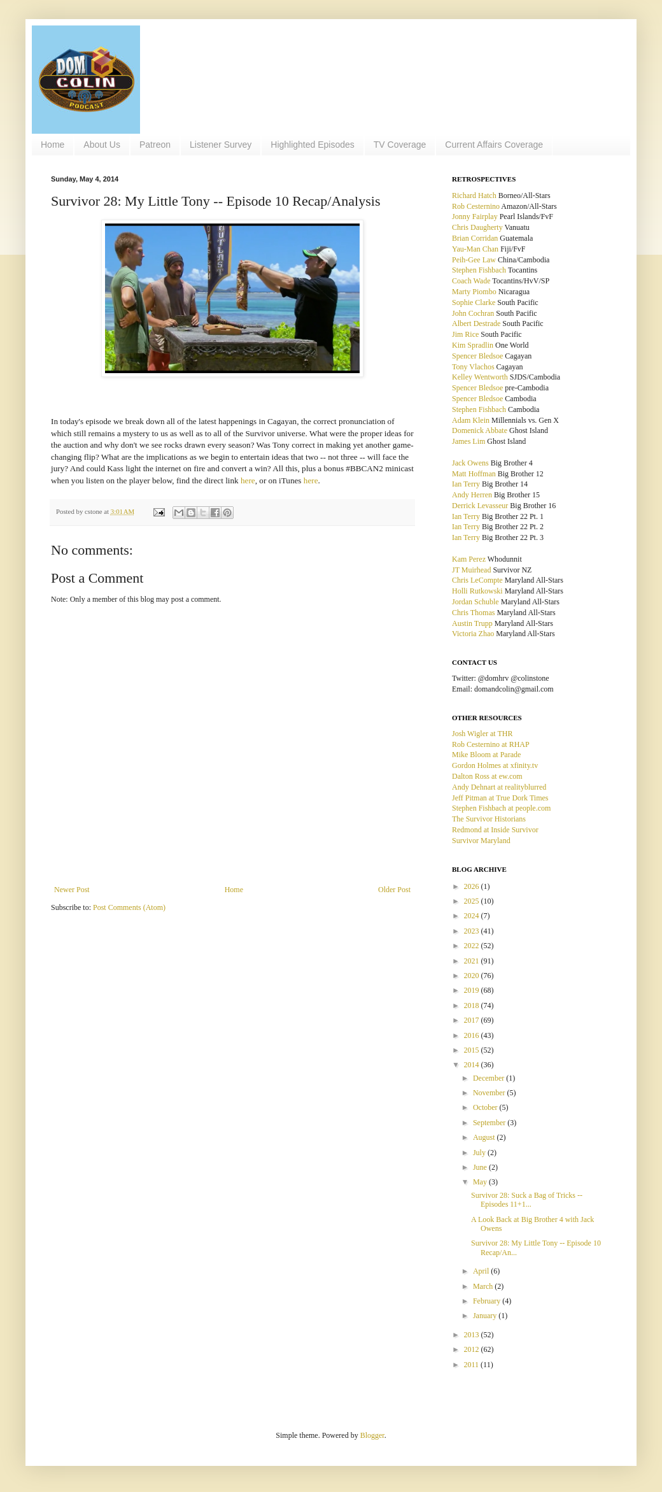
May (481, 1181)
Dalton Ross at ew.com (487, 776)
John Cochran (473, 313)
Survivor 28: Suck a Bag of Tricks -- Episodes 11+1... (526, 1200)
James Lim (468, 441)
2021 (472, 960)
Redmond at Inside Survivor (495, 829)
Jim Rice (465, 334)
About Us (101, 144)
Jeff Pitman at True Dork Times (500, 797)
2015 (472, 1050)
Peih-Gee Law (474, 259)
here (248, 480)
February (487, 1301)
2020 (472, 975)
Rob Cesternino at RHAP (491, 744)
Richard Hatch (474, 195)
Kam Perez (469, 559)
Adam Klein (470, 420)
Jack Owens (470, 462)
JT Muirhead (471, 569)
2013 (472, 1334)
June (481, 1167)
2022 (472, 945)
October (486, 1107)
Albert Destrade (476, 323)
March (484, 1286)
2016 (472, 1035)
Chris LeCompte (477, 580)
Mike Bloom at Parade (486, 754)
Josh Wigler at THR (482, 733)
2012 (472, 1349)
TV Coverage (400, 144)
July (480, 1152)
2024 (472, 915)
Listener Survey (220, 144)
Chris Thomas (473, 612)
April (482, 1271)
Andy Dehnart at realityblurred (499, 787)
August (485, 1137)
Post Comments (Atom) (129, 907)
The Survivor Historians (489, 818)
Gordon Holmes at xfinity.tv (495, 765)
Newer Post (72, 889)
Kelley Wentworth (480, 377)
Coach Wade (471, 280)
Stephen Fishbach (479, 270)
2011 (472, 1364)
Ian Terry (466, 484)
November (490, 1092)
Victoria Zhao (473, 633)
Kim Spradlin (472, 345)
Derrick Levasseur (480, 505)
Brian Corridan (475, 238)
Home (52, 144)
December (489, 1078)
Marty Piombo (474, 291)
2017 (472, 1020)
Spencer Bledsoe (477, 356)
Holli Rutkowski (477, 590)
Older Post (394, 889)
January (485, 1315)
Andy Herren (472, 494)
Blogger (372, 1435)
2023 (472, 931)
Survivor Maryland (481, 840)
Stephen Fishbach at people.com (501, 808)
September (490, 1122)
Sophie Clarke (473, 302)
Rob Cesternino (476, 206)
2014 (472, 1064)
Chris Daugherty (477, 227)
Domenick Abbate (479, 430)
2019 (472, 990)
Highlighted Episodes (313, 144)
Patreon (155, 144)
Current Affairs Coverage (494, 144)
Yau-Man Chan (475, 249)
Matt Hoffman (474, 473)
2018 (472, 1005)
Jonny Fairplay (475, 216)
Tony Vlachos (473, 366)
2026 (472, 886)
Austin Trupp (472, 623)
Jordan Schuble (475, 601)
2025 (472, 901)
